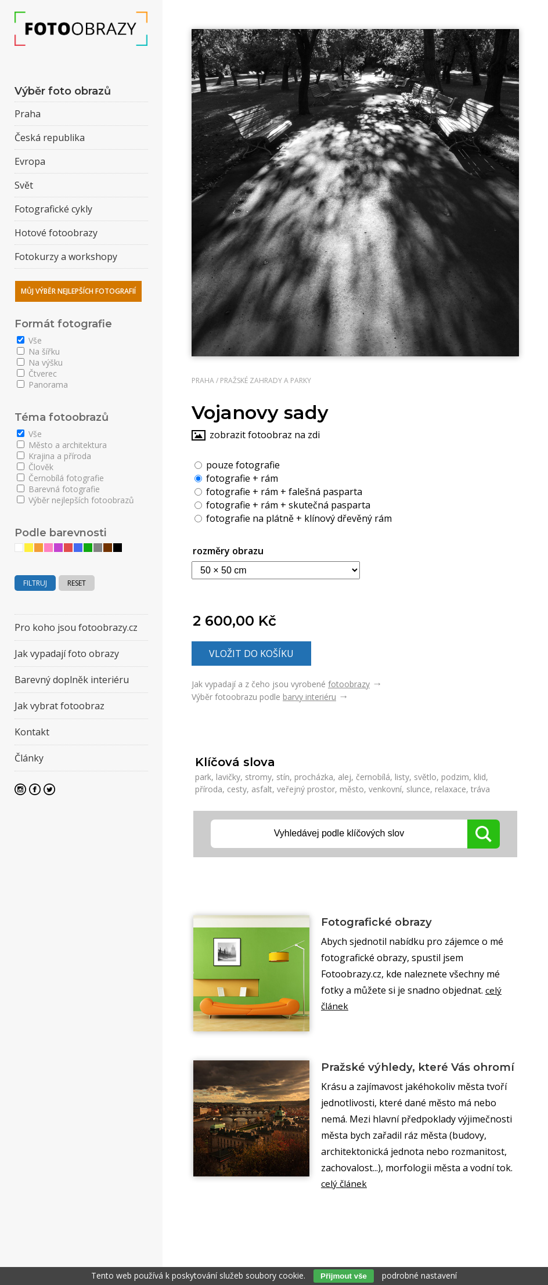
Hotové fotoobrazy (56, 232)
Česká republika (50, 137)
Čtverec (37, 373)
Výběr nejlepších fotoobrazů (75, 500)
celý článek (344, 1201)
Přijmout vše (343, 1276)
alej (344, 776)
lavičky (228, 776)
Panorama (42, 384)
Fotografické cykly (53, 209)
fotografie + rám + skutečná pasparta (282, 504)
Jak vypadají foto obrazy (67, 653)
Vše (29, 340)
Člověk (35, 466)
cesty (237, 789)
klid (480, 776)
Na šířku (38, 351)
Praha (203, 380)
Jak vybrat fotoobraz (59, 705)
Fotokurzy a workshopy (66, 256)
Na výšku (40, 362)
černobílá (373, 776)
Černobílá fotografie (60, 477)
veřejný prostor (306, 789)
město (352, 789)
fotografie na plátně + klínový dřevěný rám (293, 517)
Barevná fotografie (58, 488)
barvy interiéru (309, 696)
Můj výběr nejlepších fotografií (78, 291)
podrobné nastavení (419, 1275)
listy (402, 776)
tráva (480, 789)
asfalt (261, 789)
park (203, 776)
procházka (313, 776)
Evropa (30, 161)
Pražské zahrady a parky (265, 380)
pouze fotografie (237, 464)
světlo (425, 776)
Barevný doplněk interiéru (72, 679)
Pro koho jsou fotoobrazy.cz (76, 627)
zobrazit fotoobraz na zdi (265, 434)
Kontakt (32, 731)
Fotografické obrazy (382, 922)
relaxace (450, 789)
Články (29, 758)
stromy (258, 776)
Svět (24, 185)
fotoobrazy (349, 684)
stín (283, 776)
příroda (208, 789)
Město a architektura (62, 444)
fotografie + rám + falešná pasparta (278, 491)
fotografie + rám (236, 477)
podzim (455, 776)
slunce (418, 789)
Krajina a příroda (54, 455)
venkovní (385, 789)
